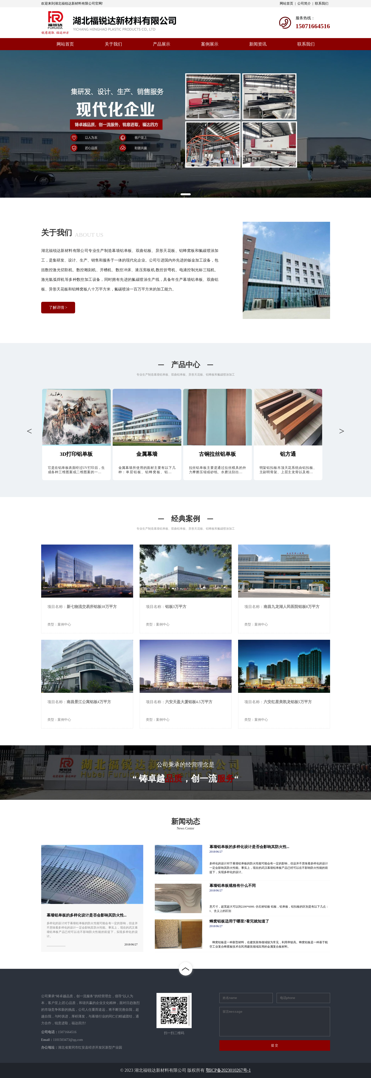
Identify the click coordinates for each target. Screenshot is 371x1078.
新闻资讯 (258, 44)
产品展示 (161, 44)
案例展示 (209, 44)
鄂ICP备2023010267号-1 (228, 1070)
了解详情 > (58, 307)
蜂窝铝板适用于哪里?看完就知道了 (239, 921)
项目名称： (82, 607)
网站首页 (286, 3)
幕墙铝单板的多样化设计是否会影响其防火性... (87, 915)
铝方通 (288, 454)
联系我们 (321, 3)
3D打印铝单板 (76, 454)
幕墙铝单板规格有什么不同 (232, 886)
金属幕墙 (146, 454)
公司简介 (304, 3)
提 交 (274, 1045)
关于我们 (113, 44)
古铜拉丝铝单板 (217, 454)
